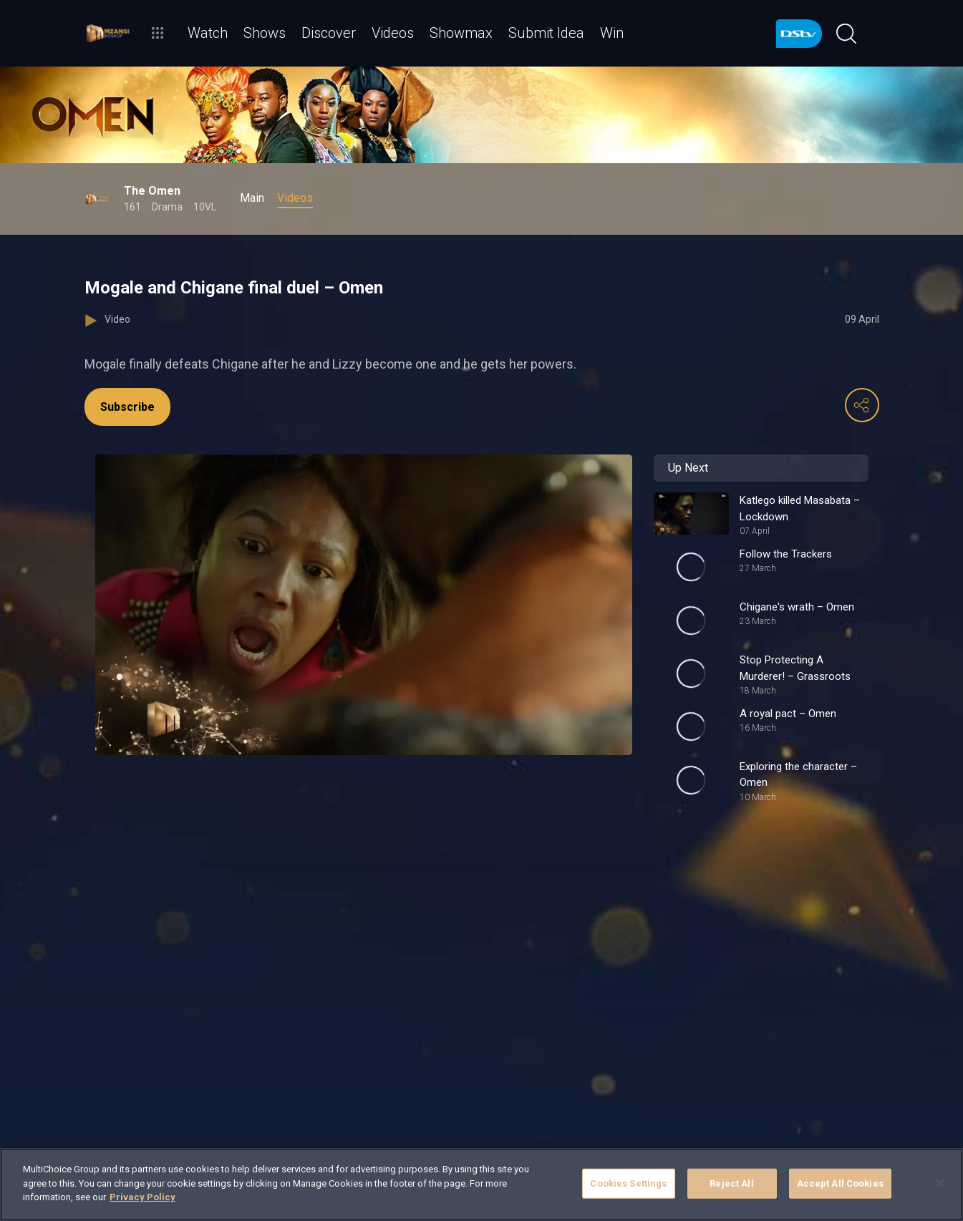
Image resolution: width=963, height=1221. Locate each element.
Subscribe (127, 407)
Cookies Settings (628, 1183)
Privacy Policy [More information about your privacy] (142, 1197)
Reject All (731, 1183)
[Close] (940, 1183)
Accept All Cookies (840, 1183)
